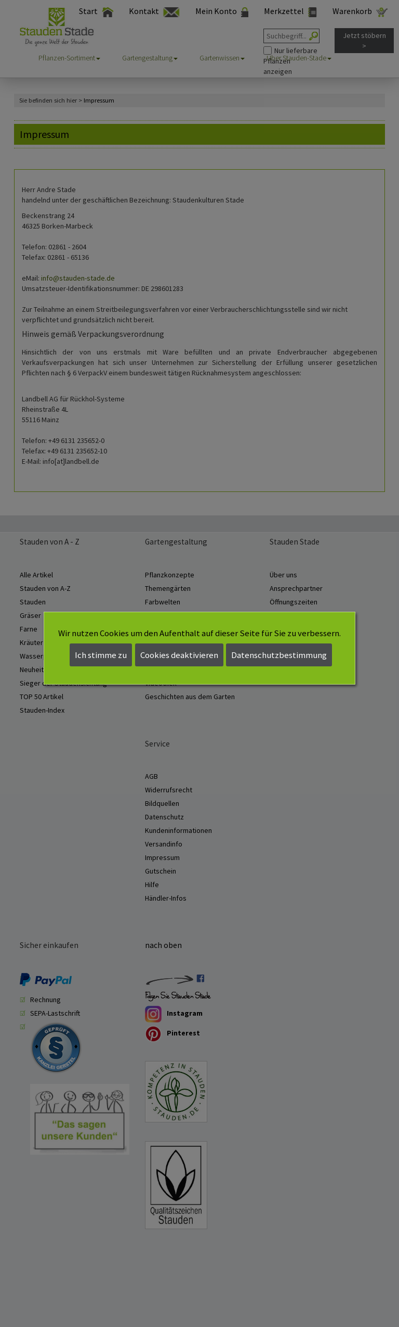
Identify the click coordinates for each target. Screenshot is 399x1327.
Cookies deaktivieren (179, 655)
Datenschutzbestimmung (279, 655)
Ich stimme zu (101, 655)
